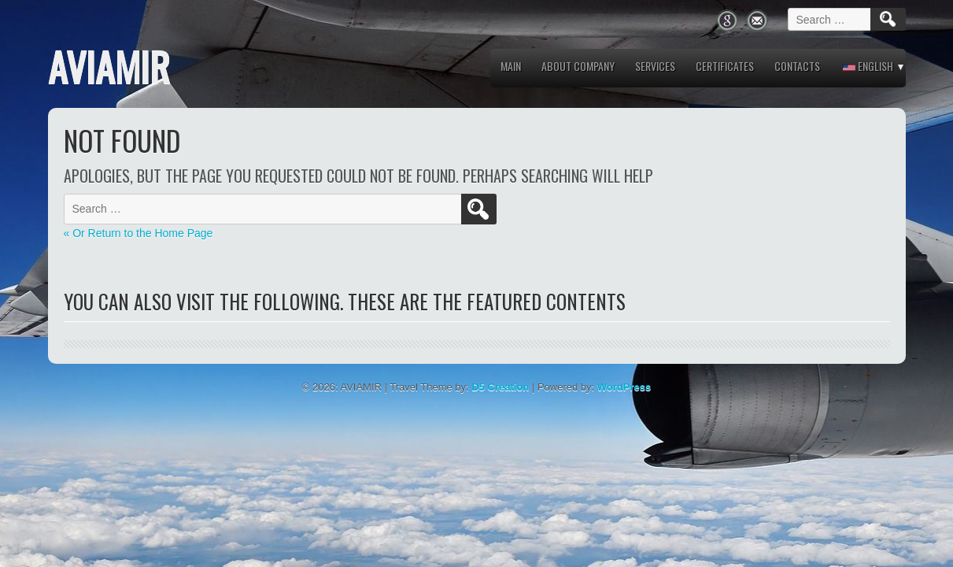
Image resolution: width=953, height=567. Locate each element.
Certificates (725, 65)
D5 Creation (500, 387)
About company (578, 65)
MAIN (511, 65)
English (868, 65)
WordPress (624, 387)
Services (655, 65)
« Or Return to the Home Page (138, 233)
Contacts (797, 65)
